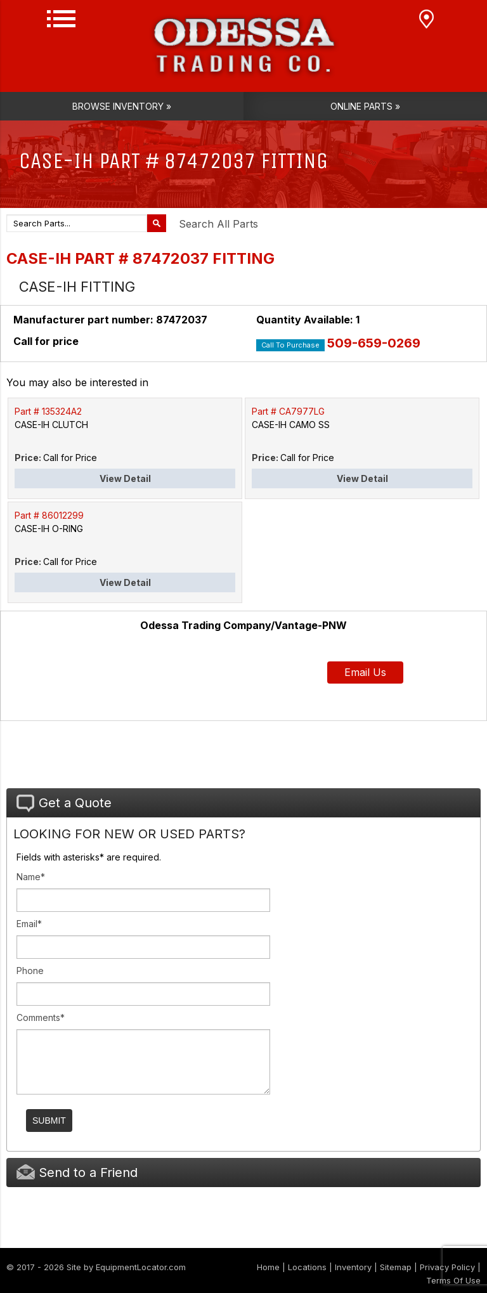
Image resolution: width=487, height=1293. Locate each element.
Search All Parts (218, 224)
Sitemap (396, 1267)
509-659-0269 (373, 343)
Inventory (353, 1267)
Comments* (40, 1017)
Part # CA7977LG (288, 411)
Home (268, 1267)
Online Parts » (365, 106)
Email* (29, 923)
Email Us (365, 672)
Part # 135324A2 (48, 411)
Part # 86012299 (49, 515)
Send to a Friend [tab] (77, 1172)
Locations (307, 1267)
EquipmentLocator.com (141, 1267)
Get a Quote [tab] (64, 803)
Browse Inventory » (121, 106)
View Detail (125, 478)
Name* (30, 876)
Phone (30, 970)
